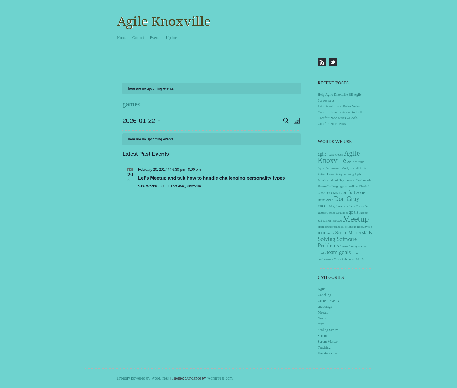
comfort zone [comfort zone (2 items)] (353, 192)
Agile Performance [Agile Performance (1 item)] (329, 168)
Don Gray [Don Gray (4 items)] (346, 198)
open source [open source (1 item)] (325, 226)
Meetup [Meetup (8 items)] (356, 218)
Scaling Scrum (328, 330)
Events (155, 37)
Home (121, 37)
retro (321, 324)
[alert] (211, 89)
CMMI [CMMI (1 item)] (335, 192)
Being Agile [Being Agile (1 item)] (354, 174)
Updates (172, 37)
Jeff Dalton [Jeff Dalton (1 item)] (324, 220)
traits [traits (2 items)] (359, 258)
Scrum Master (328, 342)
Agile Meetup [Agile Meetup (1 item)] (355, 161)
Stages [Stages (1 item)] (344, 246)
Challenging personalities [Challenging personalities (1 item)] (342, 186)
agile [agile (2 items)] (322, 154)
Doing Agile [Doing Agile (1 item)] (325, 199)
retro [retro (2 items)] (322, 232)
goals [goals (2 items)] (353, 212)
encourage (325, 307)
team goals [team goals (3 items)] (339, 252)
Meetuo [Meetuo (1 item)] (337, 220)
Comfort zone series (332, 124)
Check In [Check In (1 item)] (364, 186)
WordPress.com (220, 378)
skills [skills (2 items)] (367, 232)
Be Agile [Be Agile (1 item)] (340, 174)
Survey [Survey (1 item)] (353, 246)
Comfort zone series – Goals (338, 118)
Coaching (324, 295)
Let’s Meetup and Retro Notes (339, 106)
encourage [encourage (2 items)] (327, 205)
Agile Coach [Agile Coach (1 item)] (335, 154)
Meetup (323, 312)
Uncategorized (328, 353)
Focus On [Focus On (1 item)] (362, 206)
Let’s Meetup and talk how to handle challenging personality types (211, 177)
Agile (322, 289)
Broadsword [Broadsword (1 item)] (325, 180)
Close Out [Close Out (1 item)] (324, 192)
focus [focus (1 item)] (352, 206)
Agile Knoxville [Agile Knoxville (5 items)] (339, 156)
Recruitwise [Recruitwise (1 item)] (364, 226)
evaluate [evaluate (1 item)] (343, 206)
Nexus (322, 318)
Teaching (324, 347)
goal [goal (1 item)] (345, 212)
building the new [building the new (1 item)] (344, 180)
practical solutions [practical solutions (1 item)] (344, 226)
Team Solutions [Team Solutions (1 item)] (344, 259)
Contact (138, 37)
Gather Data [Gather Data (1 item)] (334, 212)
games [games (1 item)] (322, 212)
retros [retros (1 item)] (330, 233)
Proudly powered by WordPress (143, 378)
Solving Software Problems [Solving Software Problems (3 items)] (337, 242)
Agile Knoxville (164, 21)
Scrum (322, 336)
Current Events (328, 301)
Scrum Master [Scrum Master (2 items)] (348, 232)
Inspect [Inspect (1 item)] (363, 212)
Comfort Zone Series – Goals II (340, 112)
